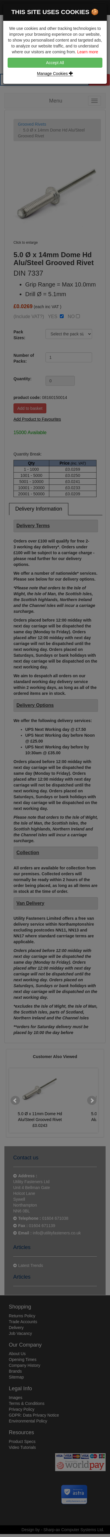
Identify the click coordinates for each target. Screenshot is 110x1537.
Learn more (87, 52)
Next (92, 1100)
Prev (15, 1100)
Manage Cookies (55, 73)
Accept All (55, 62)
